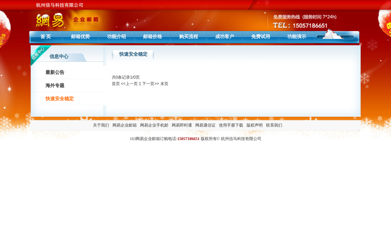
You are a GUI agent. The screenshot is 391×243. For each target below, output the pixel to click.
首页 (116, 83)
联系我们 (274, 125)
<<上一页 (129, 83)
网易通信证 (205, 125)
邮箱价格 (152, 36)
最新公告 (54, 72)
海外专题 (54, 85)
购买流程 (188, 36)
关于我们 (101, 125)
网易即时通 (182, 125)
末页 (164, 83)
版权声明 (255, 125)
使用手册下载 (231, 125)
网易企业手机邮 (154, 125)
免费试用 (260, 36)
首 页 (45, 36)
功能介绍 (116, 36)
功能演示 (296, 36)
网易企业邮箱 (124, 125)
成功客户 (224, 36)
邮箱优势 (80, 36)
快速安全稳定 (59, 98)
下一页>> (150, 83)
